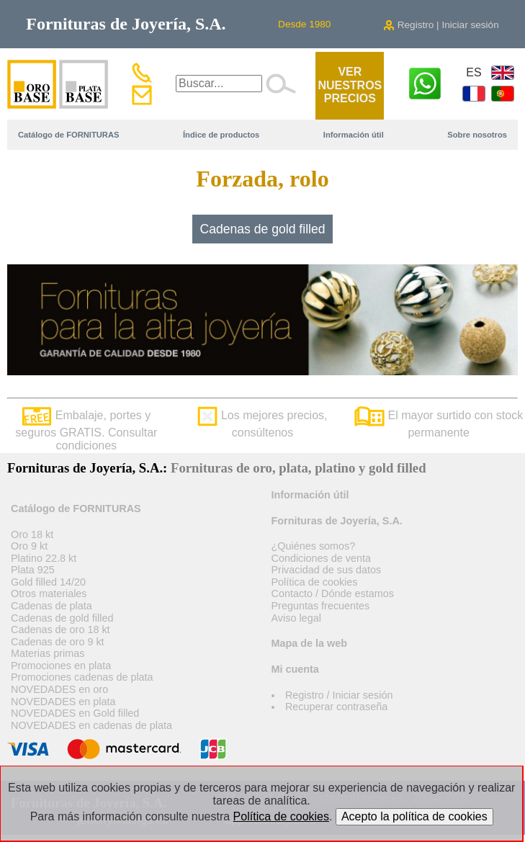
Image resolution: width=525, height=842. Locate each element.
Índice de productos (221, 134)
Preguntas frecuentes (321, 606)
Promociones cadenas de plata (82, 677)
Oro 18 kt (32, 534)
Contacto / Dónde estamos (333, 593)
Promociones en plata (61, 665)
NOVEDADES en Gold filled (75, 713)
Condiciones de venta (321, 558)
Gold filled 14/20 (48, 582)
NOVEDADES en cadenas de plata (91, 725)
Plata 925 (33, 569)
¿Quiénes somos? (314, 546)
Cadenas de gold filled (262, 229)
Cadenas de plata (51, 606)
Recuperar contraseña (336, 706)
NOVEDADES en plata (63, 701)
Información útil (353, 134)
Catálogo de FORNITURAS (68, 134)
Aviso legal (296, 618)
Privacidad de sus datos (327, 569)
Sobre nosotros (477, 134)
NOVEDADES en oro (59, 689)
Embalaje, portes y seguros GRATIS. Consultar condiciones (86, 430)
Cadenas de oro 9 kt (57, 642)
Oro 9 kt (29, 546)
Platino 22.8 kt (43, 558)
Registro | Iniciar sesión (441, 24)
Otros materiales (49, 593)
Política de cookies (315, 582)
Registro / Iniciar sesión (339, 695)
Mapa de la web (310, 643)
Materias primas (47, 653)
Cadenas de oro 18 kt (60, 629)
